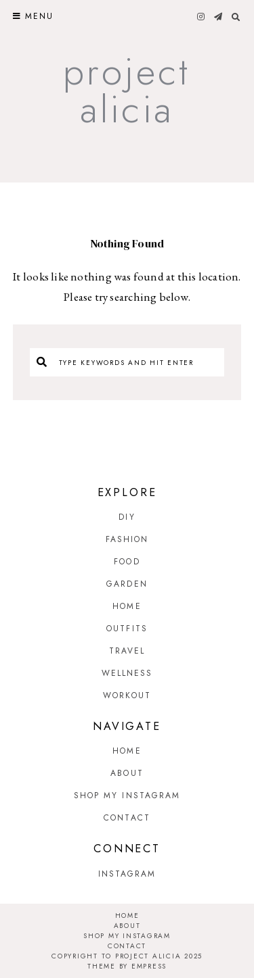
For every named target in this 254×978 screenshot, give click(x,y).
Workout (127, 695)
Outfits (127, 628)
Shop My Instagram (127, 795)
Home (126, 606)
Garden (127, 584)
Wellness (127, 673)
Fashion (127, 539)
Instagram (127, 874)
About (127, 773)
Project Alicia (126, 90)
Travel (127, 651)
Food (127, 562)
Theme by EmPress (127, 966)
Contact (127, 818)
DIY (127, 517)
